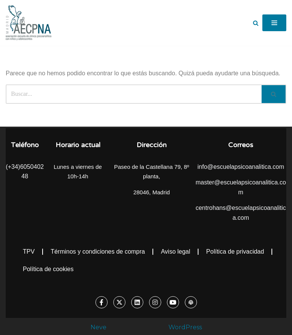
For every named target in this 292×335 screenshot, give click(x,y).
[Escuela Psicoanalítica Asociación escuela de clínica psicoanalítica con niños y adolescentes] (28, 22)
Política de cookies (48, 269)
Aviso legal (175, 251)
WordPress (185, 327)
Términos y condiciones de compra (98, 251)
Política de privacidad (235, 251)
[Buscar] (256, 23)
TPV (29, 251)
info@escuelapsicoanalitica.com (240, 167)
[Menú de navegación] (274, 22)
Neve (98, 327)
